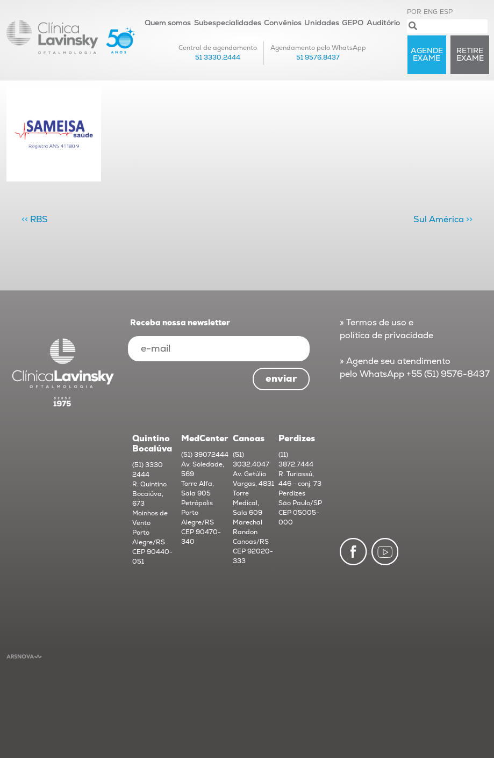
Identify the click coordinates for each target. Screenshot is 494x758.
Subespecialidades (227, 22)
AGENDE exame (427, 54)
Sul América (438, 219)
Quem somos (168, 22)
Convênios (283, 22)
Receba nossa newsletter (180, 323)
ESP (446, 12)
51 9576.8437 (318, 58)
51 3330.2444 (217, 58)
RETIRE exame (470, 54)
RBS (39, 219)
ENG (431, 12)
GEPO (352, 22)
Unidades (321, 22)
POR (414, 12)
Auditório (383, 22)
